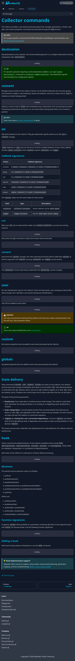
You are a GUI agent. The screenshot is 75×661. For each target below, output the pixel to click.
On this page (7, 14)
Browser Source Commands (14, 41)
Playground (6, 603)
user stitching (35, 330)
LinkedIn (6, 624)
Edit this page (8, 575)
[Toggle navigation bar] (3, 2)
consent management (25, 120)
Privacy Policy (7, 641)
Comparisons (6, 606)
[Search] (66, 2)
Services (5, 638)
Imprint (5, 647)
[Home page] (3, 8)
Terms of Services (9, 644)
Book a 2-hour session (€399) (40, 567)
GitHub (5, 621)
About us (6, 635)
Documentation (7, 600)
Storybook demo (9, 609)
